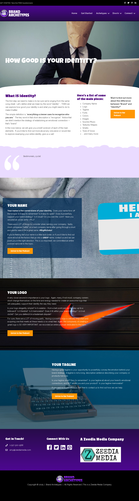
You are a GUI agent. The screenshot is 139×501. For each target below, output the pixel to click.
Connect (128, 13)
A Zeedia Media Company (102, 439)
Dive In (116, 13)
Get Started (86, 13)
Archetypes (101, 13)
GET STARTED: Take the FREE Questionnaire (16, 3)
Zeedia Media (96, 485)
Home (74, 13)
